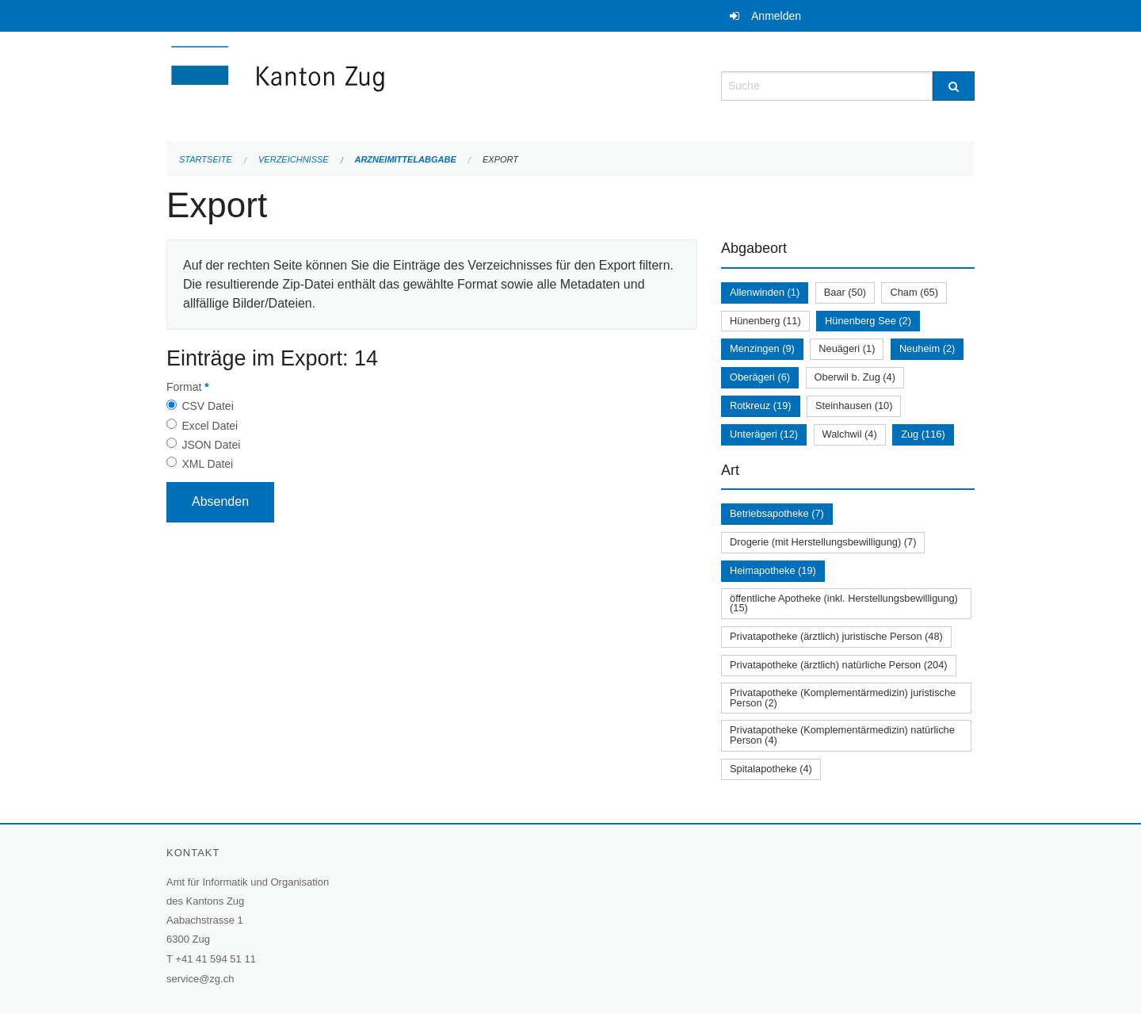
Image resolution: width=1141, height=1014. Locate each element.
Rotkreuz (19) (761, 405)
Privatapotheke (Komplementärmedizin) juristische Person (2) (843, 698)
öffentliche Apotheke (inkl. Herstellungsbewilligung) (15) (844, 603)
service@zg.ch (200, 979)
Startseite (205, 159)
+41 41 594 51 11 (215, 959)
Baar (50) (845, 292)
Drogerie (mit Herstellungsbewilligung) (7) (823, 542)
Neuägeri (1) (847, 348)
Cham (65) (913, 292)
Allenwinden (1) (764, 292)
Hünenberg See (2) (868, 321)
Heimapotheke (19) (773, 570)
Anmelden (776, 16)
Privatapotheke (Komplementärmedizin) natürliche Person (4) (842, 735)
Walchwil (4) (849, 434)
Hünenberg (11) (765, 321)
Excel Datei (209, 425)
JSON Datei (210, 444)
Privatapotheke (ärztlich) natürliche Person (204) (839, 665)
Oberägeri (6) (760, 377)
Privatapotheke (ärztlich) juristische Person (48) (836, 636)
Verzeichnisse (293, 159)
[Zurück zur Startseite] (372, 84)
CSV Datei (207, 406)
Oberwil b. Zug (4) (855, 377)
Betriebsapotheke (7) (777, 513)
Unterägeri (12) (764, 434)
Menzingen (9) (762, 348)
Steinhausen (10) (853, 405)
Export (500, 159)
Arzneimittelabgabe (405, 159)
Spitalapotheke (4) (771, 769)
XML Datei (207, 463)
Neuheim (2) (927, 348)
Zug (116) (922, 434)
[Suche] (954, 86)
